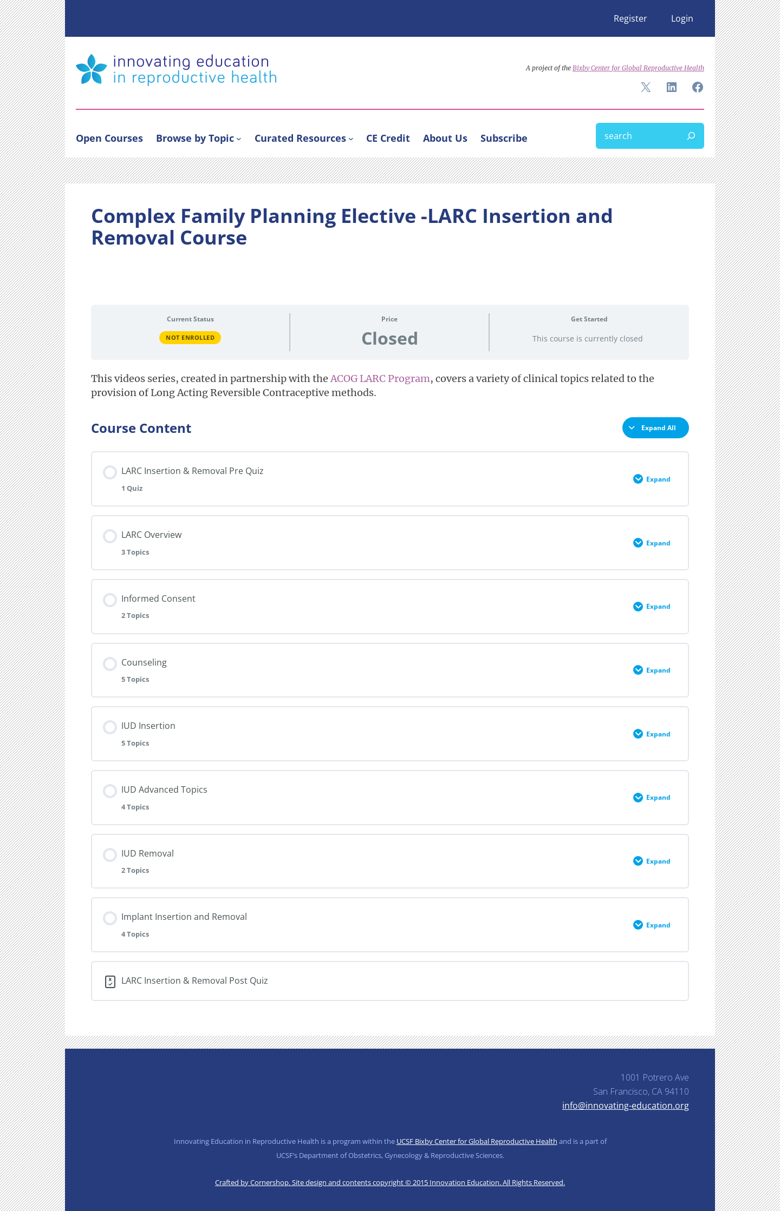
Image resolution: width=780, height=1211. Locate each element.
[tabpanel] (390, 386)
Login (682, 18)
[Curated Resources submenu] (351, 138)
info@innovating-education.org (625, 1105)
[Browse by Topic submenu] (239, 138)
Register (630, 18)
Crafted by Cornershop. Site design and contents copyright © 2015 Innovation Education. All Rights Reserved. (390, 1182)
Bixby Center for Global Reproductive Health (638, 68)
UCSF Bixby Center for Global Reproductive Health (476, 1141)
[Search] (691, 136)
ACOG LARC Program (380, 378)
